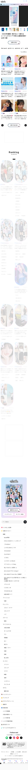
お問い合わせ (24, 752)
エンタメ (5, 661)
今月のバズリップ (5, 378)
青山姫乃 (23, 215)
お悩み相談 (7, 628)
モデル (16, 295)
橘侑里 (23, 254)
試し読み (17, 215)
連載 (4, 761)
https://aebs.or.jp (10, 747)
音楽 (5, 678)
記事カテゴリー (6, 531)
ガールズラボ (7, 631)
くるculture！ (7, 544)
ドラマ (6, 671)
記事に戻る (14, 42)
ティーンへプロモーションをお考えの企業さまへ (14, 756)
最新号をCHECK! (14, 510)
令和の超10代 (18, 298)
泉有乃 (22, 378)
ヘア (5, 614)
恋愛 (5, 651)
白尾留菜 (17, 339)
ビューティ (16, 761)
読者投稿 (4, 708)
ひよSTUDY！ (7, 554)
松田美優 (17, 210)
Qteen (16, 192)
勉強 (5, 621)
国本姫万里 (17, 198)
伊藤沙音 (22, 192)
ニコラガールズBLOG (6, 416)
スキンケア (7, 611)
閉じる (0, 763)
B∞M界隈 (6, 538)
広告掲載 (12, 752)
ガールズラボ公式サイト (8, 728)
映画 (5, 675)
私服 (16, 257)
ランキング (5, 698)
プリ (23, 48)
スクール (22, 761)
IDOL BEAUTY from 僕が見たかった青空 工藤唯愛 (15, 578)
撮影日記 (6, 691)
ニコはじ (6, 558)
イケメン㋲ (7, 584)
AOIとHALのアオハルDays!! (11, 571)
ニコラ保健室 (6, 711)
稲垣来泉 (18, 48)
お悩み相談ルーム (7, 715)
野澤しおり (17, 260)
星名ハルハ (17, 207)
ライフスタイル (7, 625)
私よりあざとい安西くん (10, 568)
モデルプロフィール (7, 701)
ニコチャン (7, 681)
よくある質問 (18, 752)
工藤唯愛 (17, 201)
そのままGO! (7, 551)
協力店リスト (5, 725)
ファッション (10, 761)
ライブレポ (7, 685)
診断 (5, 655)
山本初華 (17, 375)
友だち (6, 645)
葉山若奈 (21, 257)
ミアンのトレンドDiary (10, 564)
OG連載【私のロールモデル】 (12, 581)
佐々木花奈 (17, 195)
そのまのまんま (8, 591)
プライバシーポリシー (5, 752)
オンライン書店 (19, 514)
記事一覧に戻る (14, 125)
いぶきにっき (7, 588)
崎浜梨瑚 (23, 375)
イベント (6, 665)
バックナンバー (8, 514)
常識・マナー (7, 648)
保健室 (6, 638)
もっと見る (23, 51)
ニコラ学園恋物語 (6, 721)
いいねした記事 (6, 528)
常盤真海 (17, 251)
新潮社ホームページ (14, 754)
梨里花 (3, 380)
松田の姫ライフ (8, 594)
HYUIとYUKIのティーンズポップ (12, 541)
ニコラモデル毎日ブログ (7, 192)
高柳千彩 (3, 419)
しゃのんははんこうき (10, 548)
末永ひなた (17, 301)
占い (5, 641)
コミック (6, 668)
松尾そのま (11, 48)
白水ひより (17, 212)
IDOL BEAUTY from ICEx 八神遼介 (13, 574)
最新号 (4, 705)
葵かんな (21, 380)
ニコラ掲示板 (6, 718)
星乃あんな (17, 204)
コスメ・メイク (6, 4)
